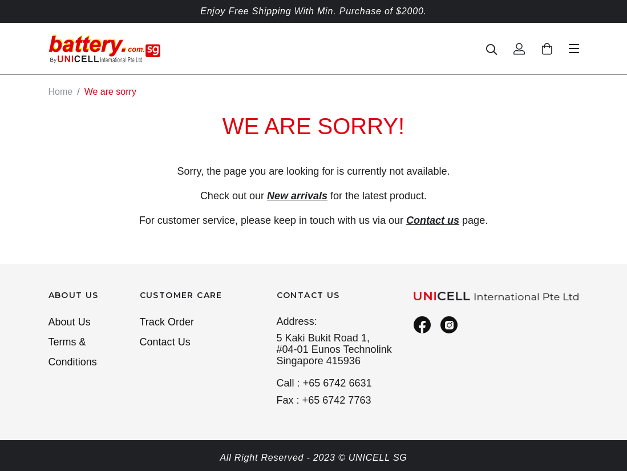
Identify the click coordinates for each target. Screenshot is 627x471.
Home (60, 91)
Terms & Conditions (72, 352)
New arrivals (297, 196)
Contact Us (165, 342)
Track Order (167, 322)
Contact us (432, 220)
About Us (69, 322)
